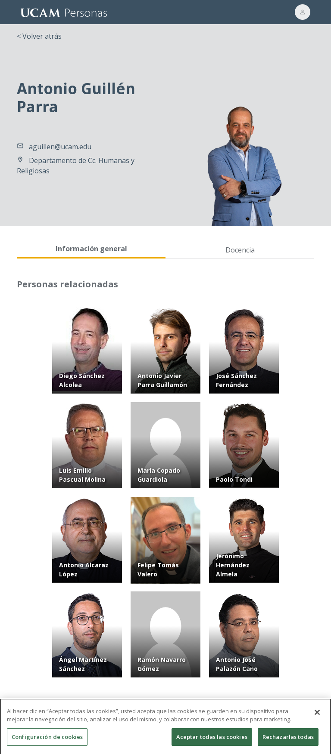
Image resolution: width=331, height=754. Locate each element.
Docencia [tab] (240, 250)
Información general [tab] (91, 248)
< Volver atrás (39, 36)
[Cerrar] (317, 715)
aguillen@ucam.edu (60, 146)
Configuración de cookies (47, 740)
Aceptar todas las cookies (211, 740)
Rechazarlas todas (288, 740)
